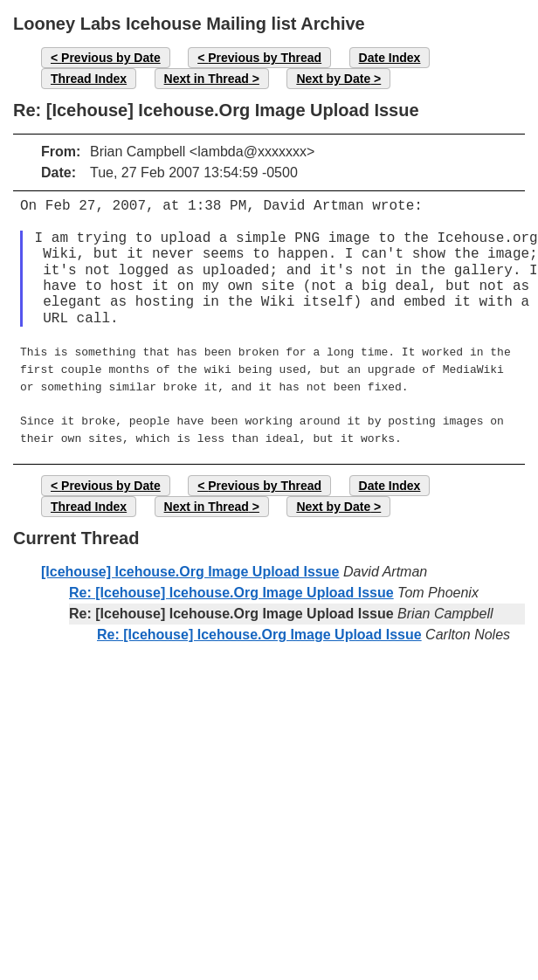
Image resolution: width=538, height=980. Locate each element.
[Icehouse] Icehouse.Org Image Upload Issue (190, 563)
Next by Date (333, 79)
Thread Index (89, 79)
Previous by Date (111, 58)
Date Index (390, 58)
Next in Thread (206, 79)
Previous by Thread (264, 58)
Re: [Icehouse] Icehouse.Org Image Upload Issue (231, 583)
